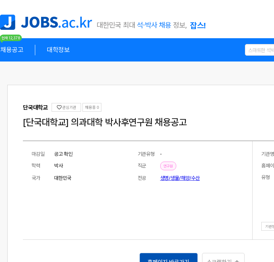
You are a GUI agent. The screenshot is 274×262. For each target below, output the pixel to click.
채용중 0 (61, 107)
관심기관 (38, 107)
